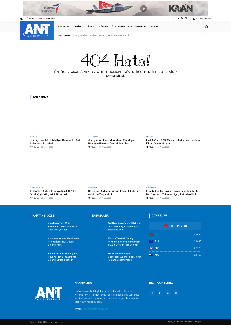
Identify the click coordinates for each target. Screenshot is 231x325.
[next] (209, 35)
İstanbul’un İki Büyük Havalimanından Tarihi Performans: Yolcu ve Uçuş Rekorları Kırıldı (172, 192)
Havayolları (93, 187)
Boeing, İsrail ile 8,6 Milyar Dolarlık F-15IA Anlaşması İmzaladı (101, 35)
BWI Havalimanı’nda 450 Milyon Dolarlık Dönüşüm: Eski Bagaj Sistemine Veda (124, 226)
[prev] (204, 35)
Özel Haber (93, 136)
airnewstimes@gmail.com (94, 308)
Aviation (33, 136)
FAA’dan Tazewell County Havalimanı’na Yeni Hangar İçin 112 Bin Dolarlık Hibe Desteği (124, 241)
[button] (206, 26)
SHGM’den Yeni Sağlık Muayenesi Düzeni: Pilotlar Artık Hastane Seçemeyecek (124, 256)
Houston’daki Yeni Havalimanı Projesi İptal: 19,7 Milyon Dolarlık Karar (63, 241)
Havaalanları (151, 187)
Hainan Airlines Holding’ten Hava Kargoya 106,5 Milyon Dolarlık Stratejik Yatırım (62, 256)
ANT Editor (34, 147)
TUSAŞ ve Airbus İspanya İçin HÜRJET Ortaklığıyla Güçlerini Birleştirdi (53, 192)
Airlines (149, 136)
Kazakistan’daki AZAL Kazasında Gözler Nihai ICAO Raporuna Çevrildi (63, 226)
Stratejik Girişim (37, 187)
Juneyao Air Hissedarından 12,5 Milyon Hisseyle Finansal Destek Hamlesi (111, 141)
